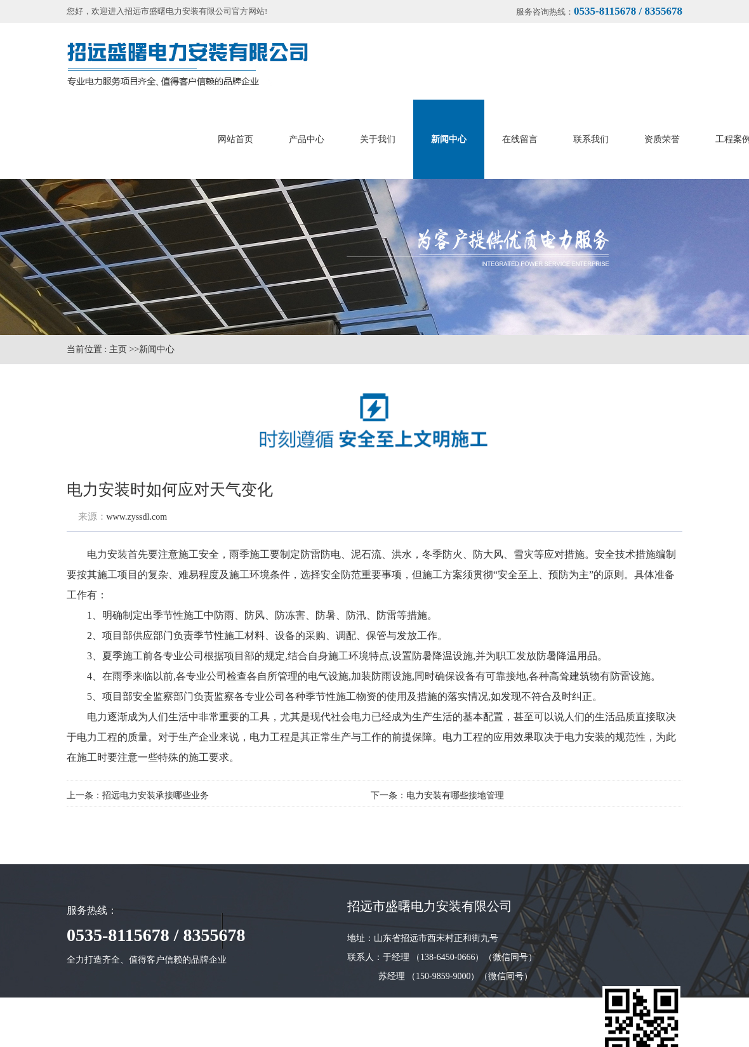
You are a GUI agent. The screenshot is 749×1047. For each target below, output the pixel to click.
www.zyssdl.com (137, 517)
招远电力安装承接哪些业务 (155, 795)
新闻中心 (157, 349)
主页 (118, 349)
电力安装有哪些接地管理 (455, 795)
